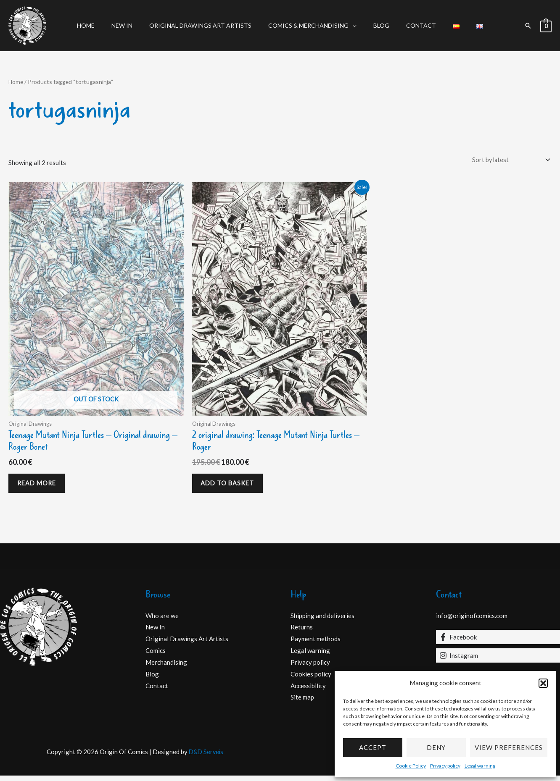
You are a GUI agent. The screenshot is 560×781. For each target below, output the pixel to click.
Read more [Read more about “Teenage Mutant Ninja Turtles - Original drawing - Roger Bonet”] (40, 486)
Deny (436, 747)
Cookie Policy (411, 766)
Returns (302, 632)
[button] (543, 683)
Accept (372, 747)
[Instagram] (498, 661)
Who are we (162, 620)
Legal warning (480, 766)
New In (134, 25)
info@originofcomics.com (471, 620)
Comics (155, 656)
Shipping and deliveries (322, 620)
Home (103, 25)
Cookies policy (311, 679)
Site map (302, 702)
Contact (413, 25)
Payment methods (316, 644)
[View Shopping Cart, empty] (546, 25)
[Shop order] (508, 160)
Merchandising (166, 667)
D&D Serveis (206, 757)
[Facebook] (498, 642)
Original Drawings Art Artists (208, 25)
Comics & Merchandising (311, 25)
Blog (379, 25)
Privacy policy (445, 766)
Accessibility (308, 691)
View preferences (509, 747)
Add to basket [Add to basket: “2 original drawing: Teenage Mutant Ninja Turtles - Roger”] (231, 486)
